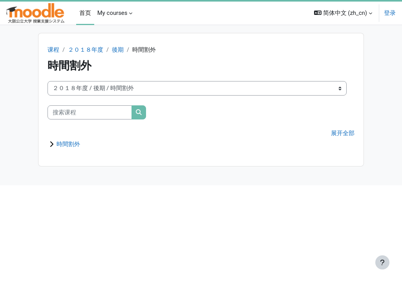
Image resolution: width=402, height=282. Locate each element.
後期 (118, 50)
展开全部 (342, 133)
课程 (53, 50)
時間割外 (68, 144)
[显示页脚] (382, 262)
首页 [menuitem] (85, 12)
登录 (390, 12)
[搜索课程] (90, 112)
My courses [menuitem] (112, 12)
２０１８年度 (85, 50)
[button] (343, 13)
